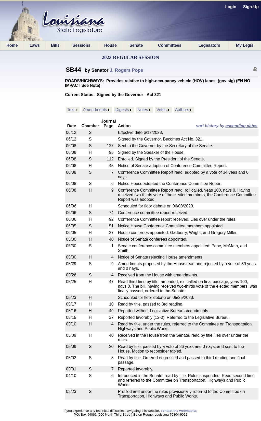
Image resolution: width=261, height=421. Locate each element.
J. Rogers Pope (126, 70)
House (110, 45)
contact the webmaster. (179, 411)
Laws (35, 45)
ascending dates (241, 126)
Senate (136, 45)
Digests (122, 110)
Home (12, 45)
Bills (55, 45)
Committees (169, 45)
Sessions (81, 45)
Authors (182, 110)
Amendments (95, 110)
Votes (161, 110)
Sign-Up (251, 7)
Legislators (209, 45)
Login (231, 7)
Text (70, 110)
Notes (142, 110)
